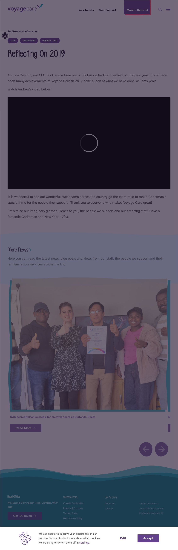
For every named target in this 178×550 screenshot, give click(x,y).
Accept (148, 538)
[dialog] (89, 275)
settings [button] (84, 542)
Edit (123, 538)
